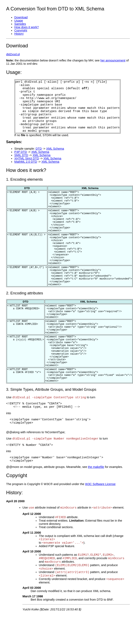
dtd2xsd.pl (13, 54)
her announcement (112, 60)
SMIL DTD (21, 155)
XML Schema (55, 148)
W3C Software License (100, 484)
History (19, 33)
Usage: (14, 72)
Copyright (20, 30)
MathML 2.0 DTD (25, 161)
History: (14, 492)
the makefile (96, 467)
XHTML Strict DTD (26, 158)
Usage (18, 20)
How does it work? (26, 27)
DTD (39, 148)
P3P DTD (20, 152)
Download (21, 17)
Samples (20, 24)
